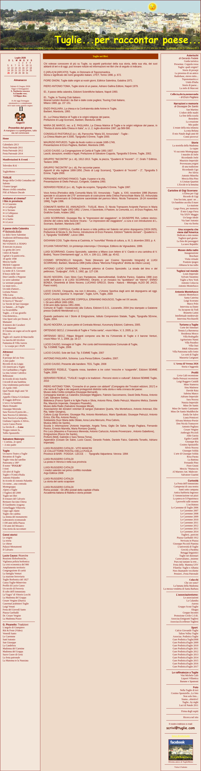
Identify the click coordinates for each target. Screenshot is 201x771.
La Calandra (192, 600)
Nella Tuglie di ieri (189, 690)
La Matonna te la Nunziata (15, 660)
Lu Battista (193, 459)
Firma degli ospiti (189, 711)
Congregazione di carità (14, 570)
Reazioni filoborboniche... (15, 558)
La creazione (192, 121)
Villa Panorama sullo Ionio (185, 351)
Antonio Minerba (190, 175)
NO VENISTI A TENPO (15, 243)
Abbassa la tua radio (188, 265)
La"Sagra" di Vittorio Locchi (17, 594)
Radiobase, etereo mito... (186, 76)
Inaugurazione (191, 253)
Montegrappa (9, 486)
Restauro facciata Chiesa (15, 501)
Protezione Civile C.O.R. (186, 615)
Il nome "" (12, 465)
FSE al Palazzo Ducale (14, 192)
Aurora (195, 603)
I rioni (6, 468)
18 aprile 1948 (10, 258)
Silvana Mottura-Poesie (187, 420)
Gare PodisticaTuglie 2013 (185, 654)
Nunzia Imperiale (190, 402)
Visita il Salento (180, 767)
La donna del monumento (15, 516)
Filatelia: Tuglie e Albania (185, 567)
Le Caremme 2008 (189, 513)
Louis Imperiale (190, 273)
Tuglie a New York (189, 279)
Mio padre (193, 124)
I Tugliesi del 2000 (12, 492)
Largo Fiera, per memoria (186, 208)
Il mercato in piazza (12, 246)
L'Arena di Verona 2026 (186, 363)
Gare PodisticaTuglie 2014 (185, 657)
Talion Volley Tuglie (188, 633)
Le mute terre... (10, 285)
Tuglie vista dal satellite (14, 459)
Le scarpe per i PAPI (15, 346)
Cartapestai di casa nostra (186, 486)
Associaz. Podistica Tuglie (185, 636)
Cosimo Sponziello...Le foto (184, 693)
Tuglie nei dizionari (188, 555)
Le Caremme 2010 (189, 519)
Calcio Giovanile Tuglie (186, 630)
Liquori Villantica (189, 678)
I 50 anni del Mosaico (13, 525)
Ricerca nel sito (190, 717)
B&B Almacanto (190, 348)
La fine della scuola (188, 115)
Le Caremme (9, 636)
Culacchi (193, 579)
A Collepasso (10, 213)
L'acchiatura (192, 504)
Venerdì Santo (9, 633)
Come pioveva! (191, 136)
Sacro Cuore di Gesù (13, 654)
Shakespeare (9, 240)
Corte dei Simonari (189, 327)
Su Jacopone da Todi (188, 309)
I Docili (6, 394)
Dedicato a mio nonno (187, 235)
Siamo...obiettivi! (190, 699)
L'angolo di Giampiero (14, 627)
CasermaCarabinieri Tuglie (16, 603)
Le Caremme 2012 (189, 525)
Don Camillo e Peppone (14, 276)
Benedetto (193, 118)
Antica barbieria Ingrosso (186, 492)
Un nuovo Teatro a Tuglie (15, 453)
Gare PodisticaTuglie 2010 (185, 645)
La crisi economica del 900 (16, 564)
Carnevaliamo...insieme (187, 558)
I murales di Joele (189, 154)
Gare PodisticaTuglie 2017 (185, 666)
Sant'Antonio (9, 639)
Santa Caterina (191, 297)
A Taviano (9, 210)
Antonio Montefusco (188, 285)
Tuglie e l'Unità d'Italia (14, 474)
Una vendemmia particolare (16, 384)
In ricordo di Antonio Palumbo (17, 480)
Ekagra (195, 609)
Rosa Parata (192, 456)
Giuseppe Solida (190, 450)
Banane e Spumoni (189, 681)
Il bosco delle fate (11, 273)
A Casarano (9, 204)
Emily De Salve (190, 414)
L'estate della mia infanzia (185, 127)
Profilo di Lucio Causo (14, 585)
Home (6, 138)
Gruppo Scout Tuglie (188, 606)
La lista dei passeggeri (187, 241)
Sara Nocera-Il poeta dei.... (16, 412)
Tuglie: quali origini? (188, 67)
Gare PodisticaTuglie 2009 (185, 642)
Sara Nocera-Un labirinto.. (15, 415)
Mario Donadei (10, 406)
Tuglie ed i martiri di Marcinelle (18, 337)
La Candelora (9, 645)
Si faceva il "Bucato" (13, 300)
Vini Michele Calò (189, 675)
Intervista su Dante (189, 306)
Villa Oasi (193, 345)
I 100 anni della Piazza (14, 522)
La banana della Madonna (185, 585)
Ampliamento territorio (14, 567)
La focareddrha (10, 310)
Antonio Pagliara (190, 426)
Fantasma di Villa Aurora (15, 343)
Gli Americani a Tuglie (14, 366)
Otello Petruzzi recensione (185, 378)
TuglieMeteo (9, 171)
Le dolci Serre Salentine (14, 234)
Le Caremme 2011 (189, 522)
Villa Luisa (8, 294)
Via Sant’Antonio (189, 220)
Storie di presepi (190, 70)
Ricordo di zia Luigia (13, 363)
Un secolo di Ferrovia (13, 588)
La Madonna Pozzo (12, 618)
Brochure (193, 256)
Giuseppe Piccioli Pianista (185, 543)
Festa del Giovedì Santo (14, 609)
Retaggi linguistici (189, 552)
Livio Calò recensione (187, 375)
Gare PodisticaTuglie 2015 (185, 660)
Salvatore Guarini (189, 474)
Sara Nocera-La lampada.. (15, 418)
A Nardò (8, 216)
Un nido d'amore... (12, 288)
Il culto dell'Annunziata (14, 591)
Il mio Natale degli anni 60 (185, 133)
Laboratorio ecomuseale (14, 519)
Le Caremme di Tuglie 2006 (184, 507)
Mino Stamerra (191, 384)
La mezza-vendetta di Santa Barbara (180, 588)
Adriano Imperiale (189, 396)
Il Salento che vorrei (12, 267)
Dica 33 (6, 334)
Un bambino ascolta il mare (185, 202)
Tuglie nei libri (10, 495)
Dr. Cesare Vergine (12, 615)
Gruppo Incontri (190, 612)
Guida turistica (191, 61)
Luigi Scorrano (191, 300)
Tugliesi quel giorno (188, 238)
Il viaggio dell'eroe (12, 400)
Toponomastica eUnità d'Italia (190, 81)
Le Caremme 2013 (189, 528)
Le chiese (7, 543)
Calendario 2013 (11, 144)
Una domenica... (11, 316)
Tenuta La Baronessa (188, 330)
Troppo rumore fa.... (12, 430)
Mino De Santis (190, 405)
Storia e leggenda (190, 366)
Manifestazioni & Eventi (15, 159)
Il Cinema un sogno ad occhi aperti (20, 331)
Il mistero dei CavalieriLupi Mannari (14, 326)
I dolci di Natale (10, 252)
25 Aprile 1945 (10, 388)
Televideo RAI (11, 165)
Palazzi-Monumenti (12, 546)
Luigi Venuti (9, 606)
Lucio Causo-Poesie (12, 424)
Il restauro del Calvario (14, 498)
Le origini (7, 537)
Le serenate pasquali (12, 282)
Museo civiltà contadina (14, 189)
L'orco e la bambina (12, 403)
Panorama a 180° (11, 462)
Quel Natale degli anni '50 (15, 391)
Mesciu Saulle (9, 261)
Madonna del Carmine (13, 648)
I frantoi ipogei (10, 186)
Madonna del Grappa (13, 651)
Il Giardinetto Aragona (14, 504)
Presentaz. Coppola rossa (186, 64)
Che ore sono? (191, 582)
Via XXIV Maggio (189, 214)
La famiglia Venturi (12, 573)
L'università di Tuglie (188, 546)
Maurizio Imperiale (189, 160)
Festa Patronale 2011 (13, 147)
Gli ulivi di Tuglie (11, 471)
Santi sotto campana (188, 489)
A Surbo (8, 219)
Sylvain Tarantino (189, 276)
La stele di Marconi (189, 88)
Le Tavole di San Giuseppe (16, 304)
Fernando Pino (191, 462)
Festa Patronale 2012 (13, 150)
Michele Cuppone (11, 264)
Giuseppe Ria (191, 441)
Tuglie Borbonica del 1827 (16, 579)
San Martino (192, 109)
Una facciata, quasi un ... (186, 199)
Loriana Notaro (10, 291)
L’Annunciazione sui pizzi (185, 495)
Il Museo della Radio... (14, 297)
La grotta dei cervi (11, 249)
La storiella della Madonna (185, 145)
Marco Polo (192, 303)
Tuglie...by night (190, 702)
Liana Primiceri (190, 417)
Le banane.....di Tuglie (13, 307)
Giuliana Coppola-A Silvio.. (16, 421)
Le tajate (194, 148)
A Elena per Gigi (190, 193)
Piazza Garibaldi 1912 (187, 537)
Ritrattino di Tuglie (12, 456)
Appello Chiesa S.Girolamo (16, 397)
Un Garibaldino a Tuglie (14, 369)
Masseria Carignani (189, 357)
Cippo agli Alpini (11, 510)
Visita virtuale (191, 259)
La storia (7, 540)
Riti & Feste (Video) (12, 630)
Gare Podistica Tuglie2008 (185, 639)
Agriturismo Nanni (189, 339)
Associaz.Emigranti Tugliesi (184, 618)
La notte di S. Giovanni (14, 270)
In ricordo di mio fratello (15, 378)
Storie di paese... (190, 85)
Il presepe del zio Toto (13, 357)
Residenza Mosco (189, 333)
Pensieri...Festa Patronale (186, 573)
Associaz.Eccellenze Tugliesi (184, 621)
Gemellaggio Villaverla (14, 507)
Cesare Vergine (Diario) (14, 600)
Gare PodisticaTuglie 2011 (185, 648)
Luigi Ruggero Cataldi (187, 381)
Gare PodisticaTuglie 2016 (185, 663)
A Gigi (6, 354)
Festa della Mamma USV (185, 564)
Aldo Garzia (192, 435)
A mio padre (9, 360)
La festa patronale (11, 657)
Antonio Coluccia (189, 282)
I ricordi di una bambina (14, 381)
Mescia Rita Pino (190, 178)
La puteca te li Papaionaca (185, 498)
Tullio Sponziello (11, 433)
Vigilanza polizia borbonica (16, 561)
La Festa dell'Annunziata (186, 483)
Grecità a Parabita (189, 549)
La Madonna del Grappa (14, 597)
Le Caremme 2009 (189, 516)
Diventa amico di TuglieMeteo (181, 762)
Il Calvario (8, 549)
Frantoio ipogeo (190, 262)
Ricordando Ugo (190, 169)
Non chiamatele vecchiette (185, 570)
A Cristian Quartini (189, 181)
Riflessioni (8, 375)
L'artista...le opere (13, 441)
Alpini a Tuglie (10, 489)
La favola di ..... (13, 427)
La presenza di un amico (186, 73)
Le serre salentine (11, 279)
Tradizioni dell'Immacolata (16, 237)
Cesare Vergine (191, 429)
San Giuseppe (9, 642)
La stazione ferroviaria (14, 576)
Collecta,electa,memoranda (184, 94)
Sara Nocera (192, 399)
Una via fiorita (191, 223)
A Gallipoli (9, 207)
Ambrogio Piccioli (189, 432)
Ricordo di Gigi (190, 196)
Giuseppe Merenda (12, 409)
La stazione (192, 205)
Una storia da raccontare (14, 528)
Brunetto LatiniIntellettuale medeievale (186, 314)
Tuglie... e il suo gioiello (14, 313)
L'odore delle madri (188, 112)
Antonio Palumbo (11, 477)
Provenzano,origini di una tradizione (189, 165)
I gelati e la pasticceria (13, 255)
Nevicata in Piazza (189, 540)
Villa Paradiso (191, 342)
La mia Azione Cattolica (14, 372)
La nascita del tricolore (14, 340)
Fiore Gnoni (192, 465)
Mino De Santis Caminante (185, 408)
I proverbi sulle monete (187, 501)
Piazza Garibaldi (11, 612)
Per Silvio (193, 172)
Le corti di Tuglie (190, 354)
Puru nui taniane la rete (185, 561)
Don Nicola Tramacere (187, 423)
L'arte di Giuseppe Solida (186, 453)
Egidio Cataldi (191, 438)
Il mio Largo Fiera (189, 211)
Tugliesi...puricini (189, 534)
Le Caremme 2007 (189, 510)
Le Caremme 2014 (189, 531)
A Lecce (8, 222)
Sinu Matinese (191, 387)
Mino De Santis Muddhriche (184, 411)
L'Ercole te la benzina (187, 184)
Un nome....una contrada (14, 483)
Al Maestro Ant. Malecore (185, 471)
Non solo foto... (190, 696)
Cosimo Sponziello (189, 444)
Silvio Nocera (191, 447)
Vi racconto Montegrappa (186, 151)
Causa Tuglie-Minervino (14, 582)
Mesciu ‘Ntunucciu (189, 468)
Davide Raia (192, 390)
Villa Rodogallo (190, 336)
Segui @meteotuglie (181, 736)
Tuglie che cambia (11, 513)
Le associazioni (190, 597)
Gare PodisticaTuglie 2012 (185, 651)
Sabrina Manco (191, 393)
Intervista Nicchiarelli (187, 318)
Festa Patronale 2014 (13, 153)
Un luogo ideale (190, 217)
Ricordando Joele (190, 157)
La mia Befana (191, 130)
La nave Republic (189, 244)
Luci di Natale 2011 (188, 705)
